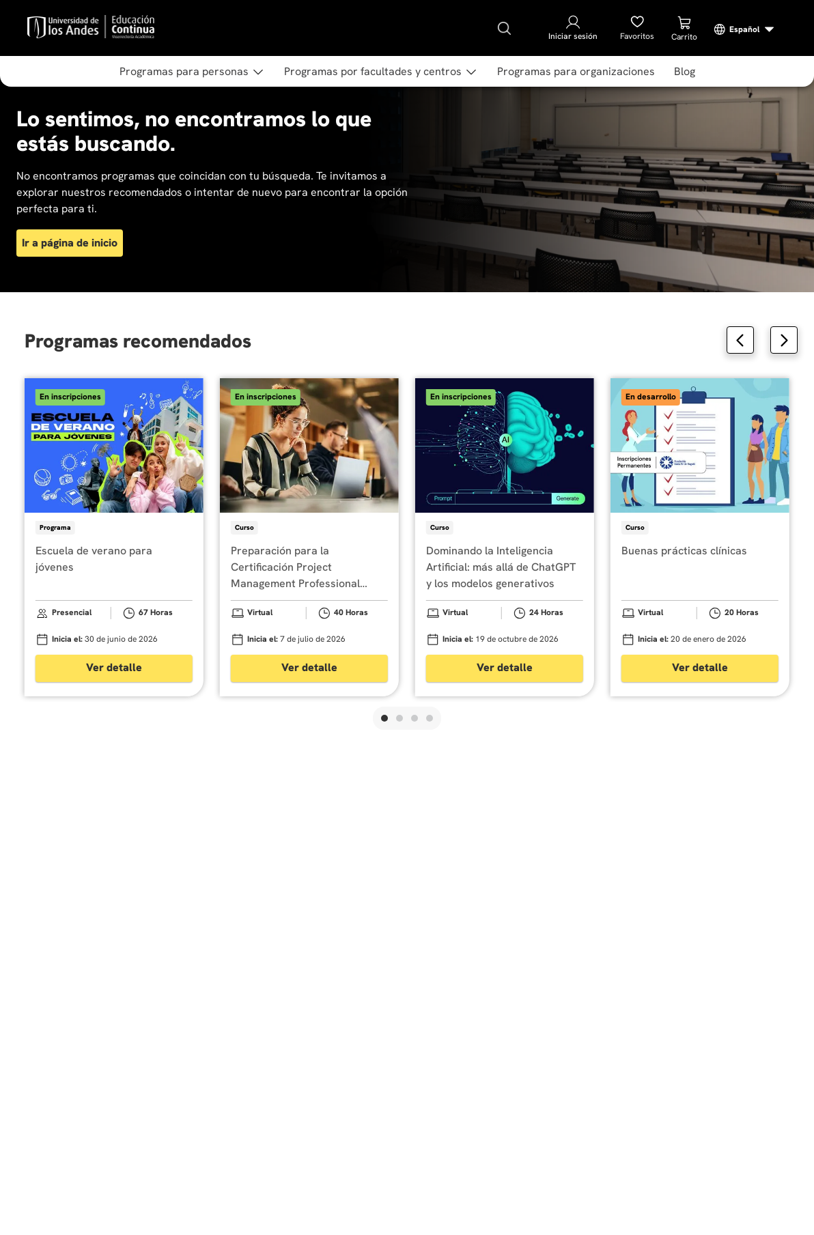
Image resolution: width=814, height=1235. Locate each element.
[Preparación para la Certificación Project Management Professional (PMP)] (309, 537)
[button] (384, 718)
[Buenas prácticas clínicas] (699, 537)
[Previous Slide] (740, 340)
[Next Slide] (784, 340)
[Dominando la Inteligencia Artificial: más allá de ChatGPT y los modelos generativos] (504, 537)
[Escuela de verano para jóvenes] (114, 537)
